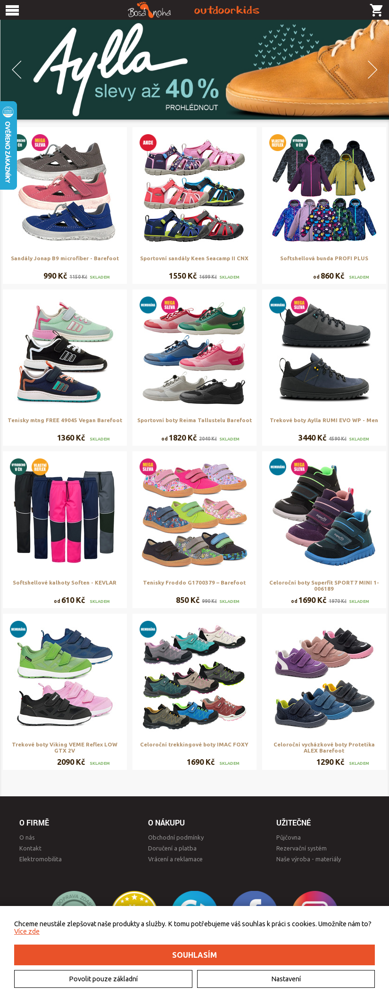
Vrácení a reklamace (175, 859)
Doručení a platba (172, 848)
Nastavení (286, 979)
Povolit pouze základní (103, 979)
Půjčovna (288, 837)
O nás (27, 837)
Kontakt (30, 848)
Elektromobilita (40, 859)
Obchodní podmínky (176, 837)
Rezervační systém (301, 848)
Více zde (27, 931)
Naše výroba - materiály (308, 859)
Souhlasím (194, 955)
